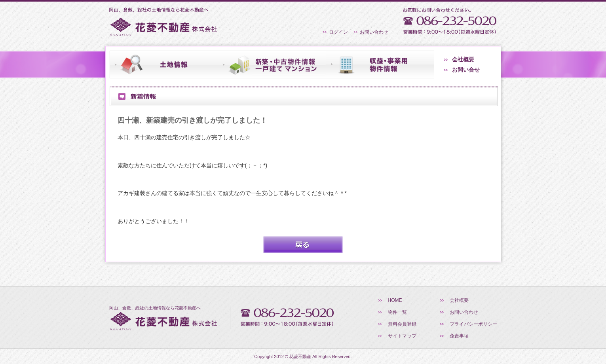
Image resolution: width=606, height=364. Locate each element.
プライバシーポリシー (473, 324)
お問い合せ (466, 69)
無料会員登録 (402, 324)
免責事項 (459, 336)
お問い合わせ (374, 32)
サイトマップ (402, 336)
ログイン (338, 32)
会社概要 (463, 59)
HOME (395, 300)
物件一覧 (397, 312)
